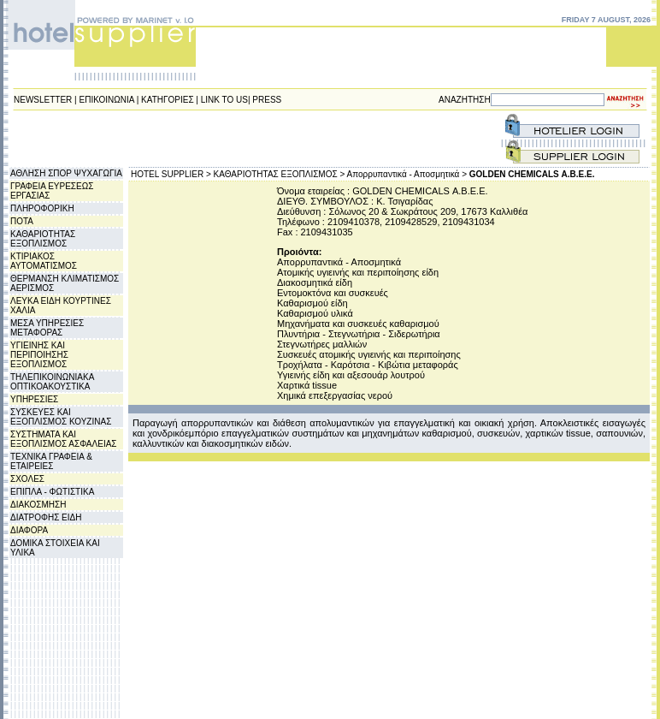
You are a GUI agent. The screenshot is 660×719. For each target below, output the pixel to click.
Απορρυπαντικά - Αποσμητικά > (407, 174)
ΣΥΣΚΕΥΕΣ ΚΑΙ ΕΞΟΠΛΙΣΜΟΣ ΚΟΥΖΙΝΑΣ (60, 416)
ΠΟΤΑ (21, 221)
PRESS (266, 99)
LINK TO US (224, 99)
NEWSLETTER (43, 99)
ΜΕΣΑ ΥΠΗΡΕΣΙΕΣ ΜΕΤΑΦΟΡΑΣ (47, 327)
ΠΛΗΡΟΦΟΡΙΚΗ (42, 208)
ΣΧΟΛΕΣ (27, 479)
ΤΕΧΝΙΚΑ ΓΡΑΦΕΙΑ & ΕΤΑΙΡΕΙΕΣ (51, 461)
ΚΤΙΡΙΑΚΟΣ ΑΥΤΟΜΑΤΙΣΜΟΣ (43, 261)
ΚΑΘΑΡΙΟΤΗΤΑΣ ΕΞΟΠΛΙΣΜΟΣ (42, 238)
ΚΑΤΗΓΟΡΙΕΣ (167, 99)
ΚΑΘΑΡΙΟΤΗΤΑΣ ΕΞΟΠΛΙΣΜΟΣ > (279, 174)
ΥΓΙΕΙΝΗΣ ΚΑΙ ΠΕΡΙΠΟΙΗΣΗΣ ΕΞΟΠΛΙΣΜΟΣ (39, 355)
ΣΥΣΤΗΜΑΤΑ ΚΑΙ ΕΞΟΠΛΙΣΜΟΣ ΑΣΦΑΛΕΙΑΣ (63, 439)
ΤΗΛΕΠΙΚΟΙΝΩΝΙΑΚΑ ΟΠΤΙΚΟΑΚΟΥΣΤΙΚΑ (52, 381)
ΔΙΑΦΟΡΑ (29, 530)
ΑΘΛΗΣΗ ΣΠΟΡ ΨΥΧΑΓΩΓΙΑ (66, 173)
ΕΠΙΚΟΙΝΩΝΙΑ (107, 99)
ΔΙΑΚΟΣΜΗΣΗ (38, 504)
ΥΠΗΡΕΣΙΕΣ (34, 399)
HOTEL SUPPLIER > (171, 174)
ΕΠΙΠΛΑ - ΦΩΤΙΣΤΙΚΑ (52, 491)
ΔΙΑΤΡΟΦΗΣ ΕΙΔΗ (45, 517)
